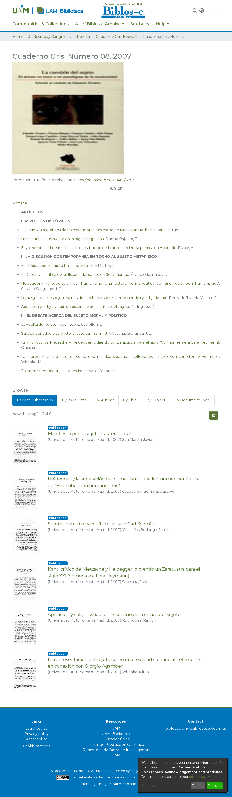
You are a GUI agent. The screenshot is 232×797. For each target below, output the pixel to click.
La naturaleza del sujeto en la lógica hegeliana (62, 239)
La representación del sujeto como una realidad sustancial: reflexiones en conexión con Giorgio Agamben (120, 356)
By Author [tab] (104, 400)
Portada (19, 203)
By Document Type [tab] (192, 400)
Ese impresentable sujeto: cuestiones (54, 371)
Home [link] (18, 37)
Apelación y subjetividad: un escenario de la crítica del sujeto (75, 307)
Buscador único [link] (116, 739)
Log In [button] (212, 10)
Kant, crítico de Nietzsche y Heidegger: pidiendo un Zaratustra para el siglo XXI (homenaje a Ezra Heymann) (120, 342)
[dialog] (183, 775)
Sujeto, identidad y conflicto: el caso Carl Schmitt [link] (101, 524)
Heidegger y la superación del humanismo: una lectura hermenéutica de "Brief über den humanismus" (120, 283)
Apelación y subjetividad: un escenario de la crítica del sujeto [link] (114, 614)
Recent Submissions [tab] (35, 400)
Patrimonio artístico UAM (131, 784)
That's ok (215, 786)
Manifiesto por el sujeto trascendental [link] (89, 433)
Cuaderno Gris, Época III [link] (117, 37)
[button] (195, 10)
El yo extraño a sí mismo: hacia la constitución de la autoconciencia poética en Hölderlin (98, 248)
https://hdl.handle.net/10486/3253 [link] (104, 180)
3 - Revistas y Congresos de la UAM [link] (50, 37)
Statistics (139, 23)
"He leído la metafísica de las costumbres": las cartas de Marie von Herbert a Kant (93, 230)
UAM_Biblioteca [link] (116, 734)
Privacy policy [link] (36, 734)
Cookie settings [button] (36, 746)
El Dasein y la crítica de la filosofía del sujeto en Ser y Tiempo (75, 274)
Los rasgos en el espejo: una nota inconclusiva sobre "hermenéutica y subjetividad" (94, 298)
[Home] (54, 11)
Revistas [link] (84, 37)
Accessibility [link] (36, 739)
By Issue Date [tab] (74, 400)
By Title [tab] (130, 400)
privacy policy (199, 777)
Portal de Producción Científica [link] (116, 744)
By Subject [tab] (155, 400)
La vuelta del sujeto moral (44, 324)
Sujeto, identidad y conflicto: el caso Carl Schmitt (64, 333)
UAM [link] (116, 728)
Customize (149, 786)
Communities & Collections (40, 23)
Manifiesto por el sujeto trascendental (55, 266)
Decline (198, 786)
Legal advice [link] (36, 728)
